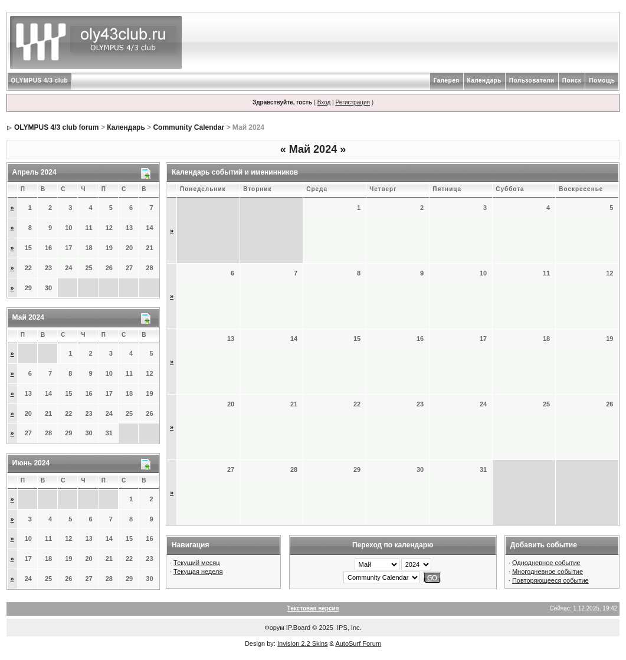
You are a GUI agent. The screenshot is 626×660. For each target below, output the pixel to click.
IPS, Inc (348, 627)
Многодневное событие (547, 571)
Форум (274, 627)
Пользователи (532, 80)
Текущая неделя (197, 571)
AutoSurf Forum (358, 643)
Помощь (602, 80)
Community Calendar (188, 127)
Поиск (572, 80)
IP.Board (298, 627)
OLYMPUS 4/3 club (39, 80)
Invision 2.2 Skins (302, 643)
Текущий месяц (196, 562)
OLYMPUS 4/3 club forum (56, 127)
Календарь (484, 80)
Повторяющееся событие (550, 580)
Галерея (447, 80)
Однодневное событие (546, 562)
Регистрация (352, 102)
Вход (324, 102)
